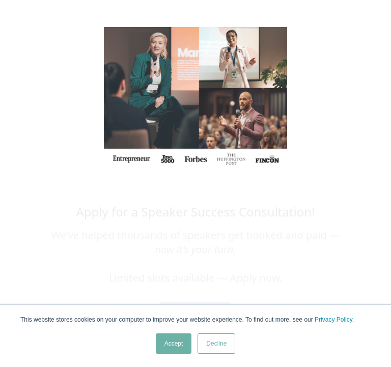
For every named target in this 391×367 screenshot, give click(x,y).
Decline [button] (216, 343)
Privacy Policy (333, 319)
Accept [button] (173, 343)
